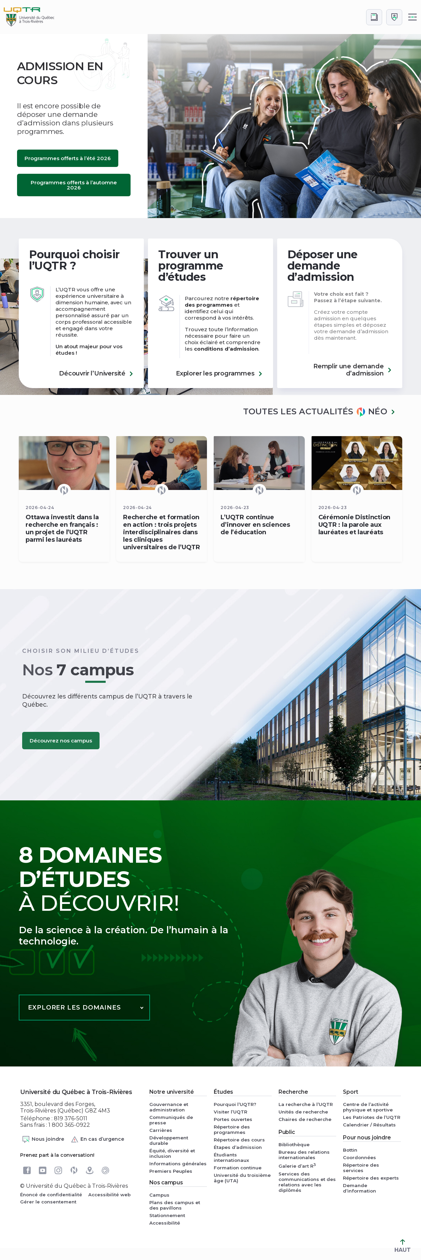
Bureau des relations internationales (304, 1154)
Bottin (350, 1150)
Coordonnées (359, 1157)
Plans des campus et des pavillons (174, 1205)
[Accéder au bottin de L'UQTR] (374, 17)
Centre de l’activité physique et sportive (368, 1107)
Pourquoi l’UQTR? (235, 1104)
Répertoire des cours (239, 1139)
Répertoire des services (361, 1167)
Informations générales (178, 1163)
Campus (159, 1195)
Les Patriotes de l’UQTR (371, 1117)
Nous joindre (43, 1139)
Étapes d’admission (238, 1147)
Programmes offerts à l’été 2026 (68, 158)
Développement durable (168, 1140)
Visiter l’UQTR (230, 1112)
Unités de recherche (303, 1112)
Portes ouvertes (233, 1119)
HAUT (402, 1246)
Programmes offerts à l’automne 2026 (74, 185)
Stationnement (167, 1215)
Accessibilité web (109, 1194)
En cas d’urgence (97, 1139)
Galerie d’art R (297, 1165)
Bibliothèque (294, 1144)
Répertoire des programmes (232, 1129)
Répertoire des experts (371, 1178)
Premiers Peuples (170, 1171)
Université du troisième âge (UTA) (242, 1177)
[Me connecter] (394, 17)
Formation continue (237, 1167)
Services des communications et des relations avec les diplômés (307, 1182)
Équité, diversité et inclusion (172, 1153)
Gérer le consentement (48, 1201)
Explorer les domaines (74, 1007)
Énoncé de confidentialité (51, 1194)
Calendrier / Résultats (369, 1124)
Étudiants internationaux (231, 1157)
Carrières (160, 1130)
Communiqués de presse (171, 1120)
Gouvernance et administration (168, 1107)
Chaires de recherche (305, 1119)
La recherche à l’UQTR (306, 1104)
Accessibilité (164, 1223)
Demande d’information (359, 1188)
